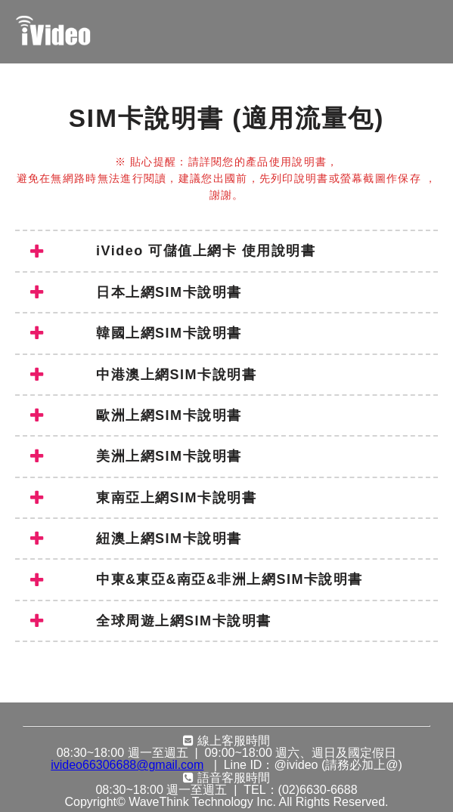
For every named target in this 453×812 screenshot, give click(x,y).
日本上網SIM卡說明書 (136, 292)
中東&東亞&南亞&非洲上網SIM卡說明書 (196, 580)
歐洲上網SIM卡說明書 (136, 415)
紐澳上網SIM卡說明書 (136, 538)
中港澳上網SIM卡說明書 (143, 374)
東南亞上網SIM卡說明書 (143, 497)
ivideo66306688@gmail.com (127, 765)
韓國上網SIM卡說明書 (136, 333)
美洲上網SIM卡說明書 (136, 456)
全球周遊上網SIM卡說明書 (150, 621)
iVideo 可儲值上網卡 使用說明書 (172, 251)
